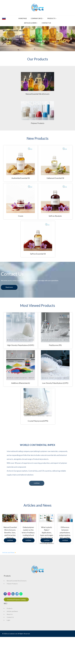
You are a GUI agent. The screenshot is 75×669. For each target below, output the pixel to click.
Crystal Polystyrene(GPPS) (38, 421)
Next (71, 39)
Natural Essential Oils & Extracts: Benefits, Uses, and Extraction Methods (10, 532)
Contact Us (10, 617)
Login (8, 620)
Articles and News (8, 552)
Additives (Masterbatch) (20, 383)
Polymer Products (12, 583)
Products (9, 608)
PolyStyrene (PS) (55, 345)
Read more (9, 287)
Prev (4, 39)
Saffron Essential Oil (38, 254)
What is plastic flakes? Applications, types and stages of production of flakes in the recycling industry (47, 535)
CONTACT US (46, 23)
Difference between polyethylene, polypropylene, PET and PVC (65, 532)
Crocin (20, 216)
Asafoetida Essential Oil (21, 178)
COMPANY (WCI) (37, 18)
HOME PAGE (22, 18)
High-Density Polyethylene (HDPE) (20, 345)
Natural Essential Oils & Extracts (17, 581)
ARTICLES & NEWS (31, 23)
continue (37, 483)
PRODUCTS (52, 18)
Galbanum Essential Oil (55, 178)
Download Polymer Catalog (16, 599)
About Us (10, 614)
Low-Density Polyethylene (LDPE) (55, 383)
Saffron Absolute (55, 216)
